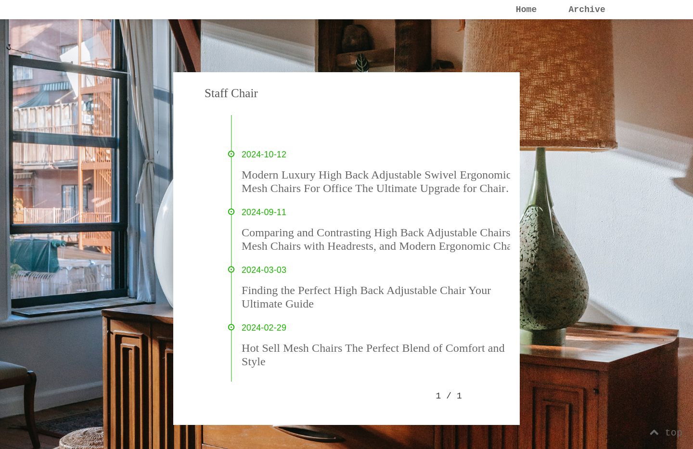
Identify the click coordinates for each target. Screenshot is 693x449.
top (666, 432)
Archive (586, 9)
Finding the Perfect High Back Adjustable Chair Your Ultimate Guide (366, 297)
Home (526, 9)
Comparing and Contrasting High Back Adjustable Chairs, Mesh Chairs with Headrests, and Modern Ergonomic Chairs (383, 239)
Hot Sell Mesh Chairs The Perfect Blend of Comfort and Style (373, 355)
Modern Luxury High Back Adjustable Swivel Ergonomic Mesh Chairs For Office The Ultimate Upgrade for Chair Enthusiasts (377, 181)
